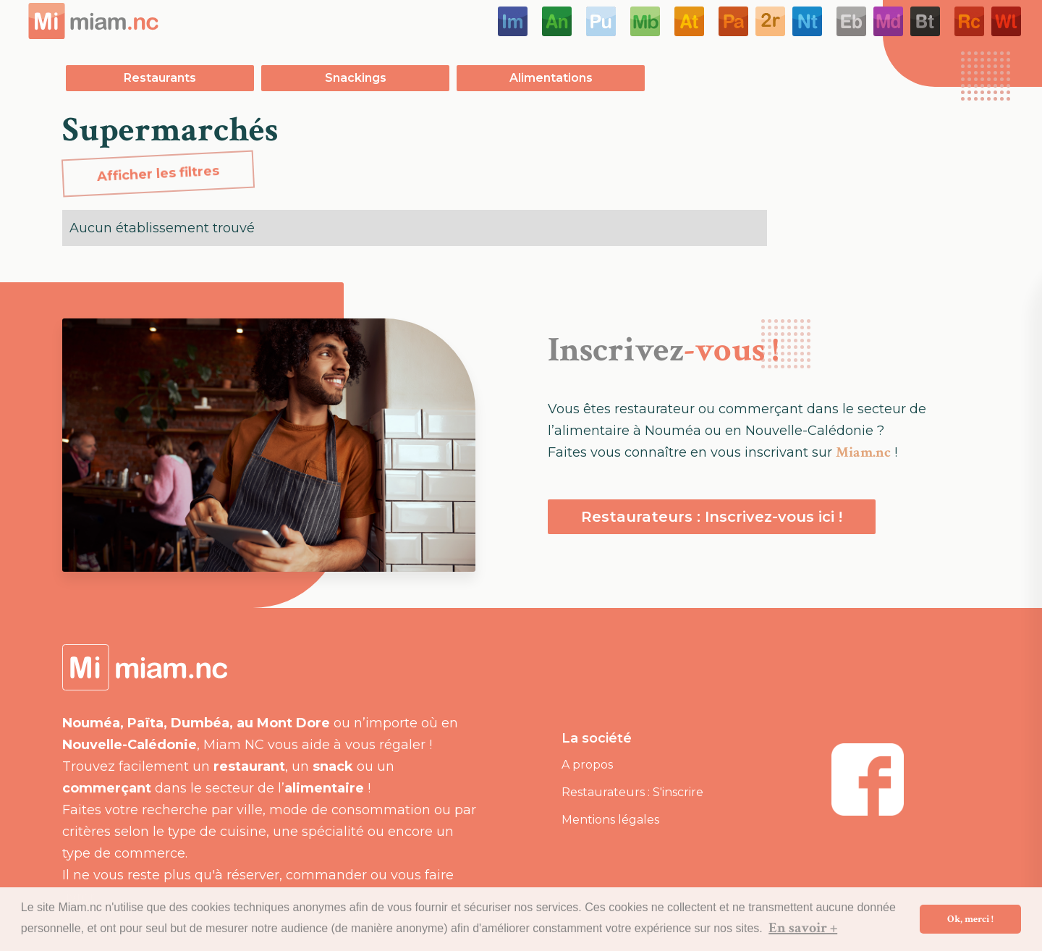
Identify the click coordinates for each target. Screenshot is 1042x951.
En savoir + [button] (802, 927)
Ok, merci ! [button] (970, 919)
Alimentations (551, 78)
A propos (587, 765)
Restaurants (160, 78)
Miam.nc (863, 452)
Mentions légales (610, 820)
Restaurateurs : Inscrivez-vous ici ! (711, 516)
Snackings (355, 78)
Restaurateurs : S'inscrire (632, 792)
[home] (93, 21)
